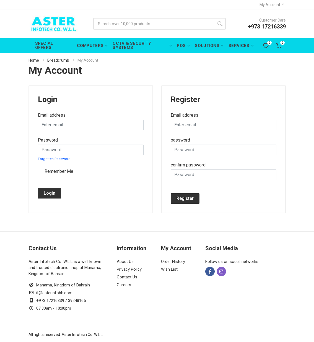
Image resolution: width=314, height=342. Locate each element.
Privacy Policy (129, 269)
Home (33, 60)
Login (49, 193)
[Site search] (153, 24)
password (180, 140)
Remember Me (59, 171)
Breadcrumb (58, 60)
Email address (52, 115)
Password (48, 140)
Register (185, 198)
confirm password (188, 165)
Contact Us (127, 277)
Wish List (169, 269)
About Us (125, 261)
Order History (173, 261)
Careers (124, 284)
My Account (271, 4)
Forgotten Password (54, 159)
